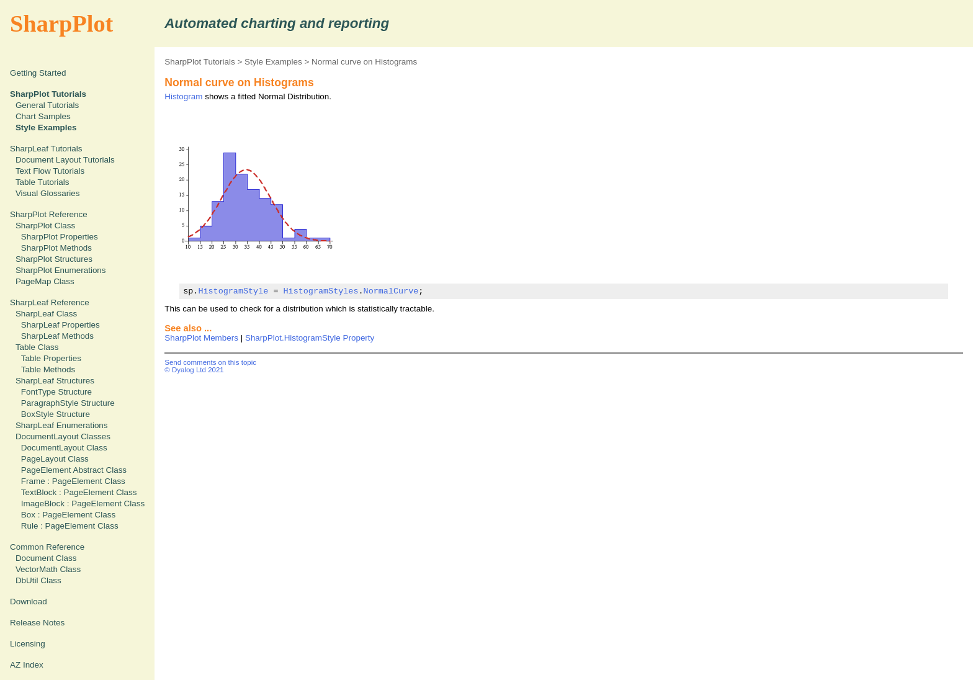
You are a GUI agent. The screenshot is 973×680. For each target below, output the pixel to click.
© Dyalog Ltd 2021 (194, 370)
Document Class (46, 558)
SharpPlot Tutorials (199, 61)
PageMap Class (45, 281)
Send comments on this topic (210, 362)
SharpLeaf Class (46, 313)
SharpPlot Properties (59, 236)
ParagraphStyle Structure (68, 403)
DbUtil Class (38, 580)
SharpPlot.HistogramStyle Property (309, 337)
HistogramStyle (233, 291)
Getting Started (38, 73)
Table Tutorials (43, 182)
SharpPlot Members (201, 337)
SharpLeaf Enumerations (62, 425)
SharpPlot (61, 24)
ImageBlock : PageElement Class (83, 503)
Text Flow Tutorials (50, 171)
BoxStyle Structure (55, 414)
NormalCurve (390, 291)
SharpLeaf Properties (60, 324)
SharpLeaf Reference (49, 302)
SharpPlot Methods (56, 248)
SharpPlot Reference (48, 214)
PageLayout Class (55, 458)
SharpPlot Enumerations (61, 270)
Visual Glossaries (48, 193)
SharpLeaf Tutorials (46, 148)
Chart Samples (43, 116)
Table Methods (48, 369)
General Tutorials (47, 105)
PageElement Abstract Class (74, 470)
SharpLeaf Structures (55, 380)
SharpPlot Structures (54, 259)
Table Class (37, 347)
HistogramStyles (320, 291)
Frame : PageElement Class (73, 481)
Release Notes (37, 622)
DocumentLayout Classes (63, 436)
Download (28, 601)
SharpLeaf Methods (57, 336)
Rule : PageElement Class (70, 525)
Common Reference (47, 547)
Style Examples (273, 61)
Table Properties (51, 358)
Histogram (183, 96)
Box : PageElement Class (68, 514)
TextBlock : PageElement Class (79, 492)
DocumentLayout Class (64, 447)
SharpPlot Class (45, 225)
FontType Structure (56, 391)
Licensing (27, 643)
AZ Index (26, 664)
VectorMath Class (48, 569)
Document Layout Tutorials (65, 159)
